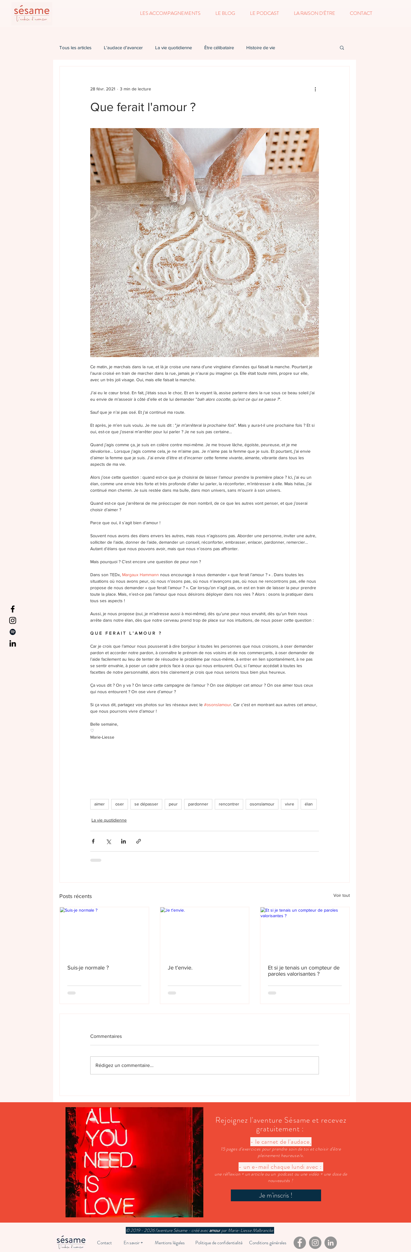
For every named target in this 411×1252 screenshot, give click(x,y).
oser (119, 803)
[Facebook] (12, 609)
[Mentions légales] (169, 1243)
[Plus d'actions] (315, 89)
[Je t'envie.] (204, 932)
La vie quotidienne (173, 47)
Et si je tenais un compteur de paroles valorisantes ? (304, 971)
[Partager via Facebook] (93, 841)
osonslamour (262, 803)
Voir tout (341, 895)
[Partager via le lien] (139, 841)
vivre (289, 803)
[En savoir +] (133, 1243)
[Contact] (104, 1243)
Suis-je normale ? (88, 968)
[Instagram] (12, 620)
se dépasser (146, 803)
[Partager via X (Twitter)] (108, 841)
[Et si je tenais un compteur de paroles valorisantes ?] (305, 932)
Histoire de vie (260, 47)
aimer (99, 803)
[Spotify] (12, 632)
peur (173, 803)
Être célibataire (219, 47)
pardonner (198, 803)
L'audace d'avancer (123, 47)
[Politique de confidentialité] (219, 1243)
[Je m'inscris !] (276, 1195)
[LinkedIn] (12, 643)
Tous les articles (75, 47)
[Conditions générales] (268, 1243)
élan (309, 803)
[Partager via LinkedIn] (123, 841)
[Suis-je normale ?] (104, 932)
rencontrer (229, 803)
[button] (170, 13)
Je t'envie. (180, 968)
